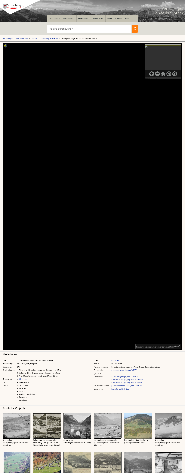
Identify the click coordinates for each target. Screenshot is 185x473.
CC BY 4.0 (115, 360)
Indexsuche (68, 18)
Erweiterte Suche (114, 18)
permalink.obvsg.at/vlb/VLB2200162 (126, 385)
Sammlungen (83, 18)
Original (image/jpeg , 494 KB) (125, 376)
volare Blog (97, 18)
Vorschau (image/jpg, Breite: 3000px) (128, 379)
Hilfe (127, 18)
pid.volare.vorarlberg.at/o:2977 (124, 370)
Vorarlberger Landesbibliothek (15, 38)
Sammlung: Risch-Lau (49, 38)
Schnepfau (23, 379)
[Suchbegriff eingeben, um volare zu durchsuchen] (89, 29)
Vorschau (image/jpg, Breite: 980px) (127, 382)
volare (34, 38)
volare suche (54, 18)
